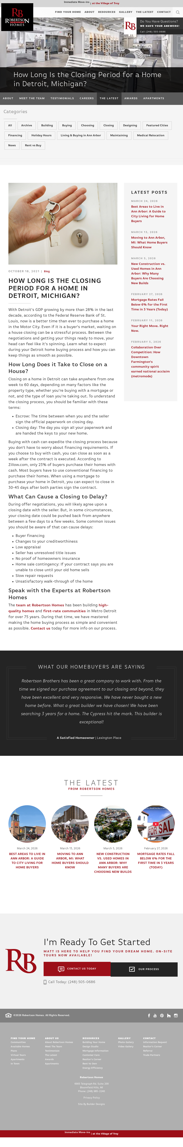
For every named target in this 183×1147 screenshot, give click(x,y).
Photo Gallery (126, 1052)
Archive (26, 130)
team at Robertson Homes (41, 610)
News (12, 150)
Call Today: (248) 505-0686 (71, 991)
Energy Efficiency (93, 1078)
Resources (106, 12)
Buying (67, 130)
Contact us (63, 633)
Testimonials (62, 98)
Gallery (125, 12)
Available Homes (20, 1056)
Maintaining (119, 140)
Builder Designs (96, 1114)
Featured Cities (157, 130)
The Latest (145, 12)
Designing (130, 130)
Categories (18, 113)
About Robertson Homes (59, 1052)
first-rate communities (68, 615)
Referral (147, 1060)
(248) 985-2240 (96, 1101)
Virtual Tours (18, 1065)
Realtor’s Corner (92, 1069)
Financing (15, 140)
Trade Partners (151, 1065)
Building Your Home (94, 1052)
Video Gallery (125, 1056)
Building (47, 130)
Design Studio (90, 1056)
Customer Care (91, 1065)
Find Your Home (68, 12)
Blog (47, 276)
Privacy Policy (91, 1107)
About (90, 12)
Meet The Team (32, 98)
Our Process (149, 978)
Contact (164, 12)
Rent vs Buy (33, 150)
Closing (108, 130)
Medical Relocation (150, 140)
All (10, 130)
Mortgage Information (95, 1060)
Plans (14, 1060)
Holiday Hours (41, 140)
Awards (131, 98)
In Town (15, 1073)
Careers (87, 98)
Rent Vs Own (90, 1073)
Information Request (155, 1052)
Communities (18, 1052)
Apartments (153, 98)
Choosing (87, 130)
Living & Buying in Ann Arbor (81, 140)
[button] (178, 16)
